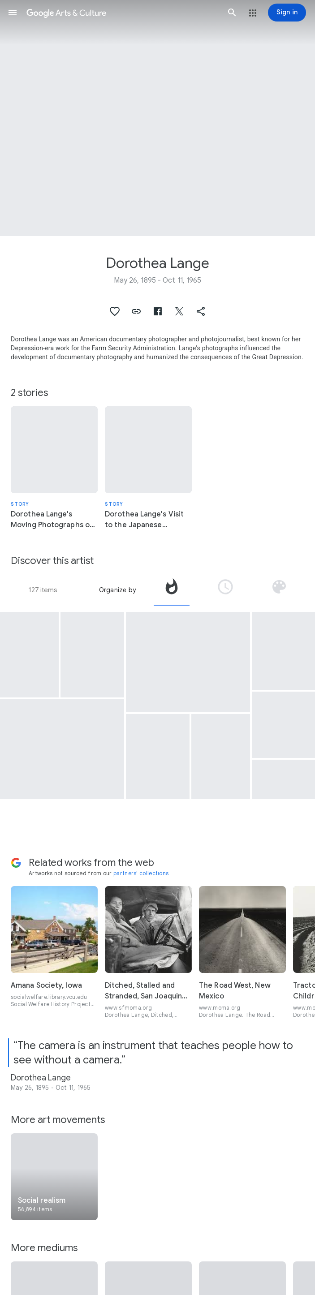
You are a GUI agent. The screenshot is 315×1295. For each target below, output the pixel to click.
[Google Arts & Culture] (122, 12)
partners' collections (140, 873)
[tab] (172, 590)
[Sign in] (287, 13)
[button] (12, 12)
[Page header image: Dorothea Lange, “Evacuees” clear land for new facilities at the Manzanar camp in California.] (157, 118)
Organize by (117, 590)
